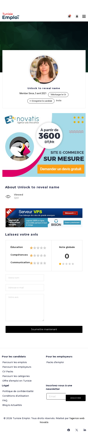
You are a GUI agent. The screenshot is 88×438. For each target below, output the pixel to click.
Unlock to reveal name (43, 88)
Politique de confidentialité (18, 391)
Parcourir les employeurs (16, 366)
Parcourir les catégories (16, 376)
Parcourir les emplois (14, 362)
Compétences (19, 254)
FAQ (4, 400)
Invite (58, 100)
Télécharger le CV (58, 95)
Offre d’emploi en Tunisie (17, 380)
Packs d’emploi (55, 362)
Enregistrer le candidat (41, 101)
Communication (20, 262)
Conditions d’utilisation (15, 395)
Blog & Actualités (12, 405)
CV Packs (7, 371)
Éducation (16, 247)
